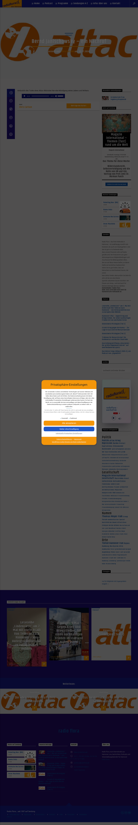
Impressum (78, 439)
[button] (69, 429)
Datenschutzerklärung (64, 439)
